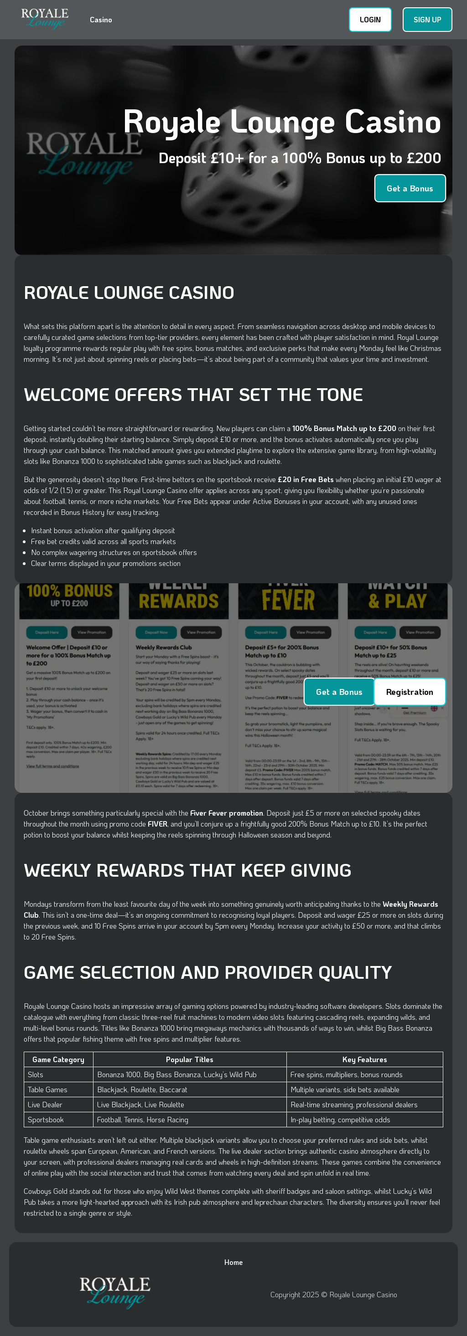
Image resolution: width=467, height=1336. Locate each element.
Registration (410, 691)
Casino (101, 19)
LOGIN (370, 19)
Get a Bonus (410, 187)
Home (233, 1262)
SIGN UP (427, 19)
